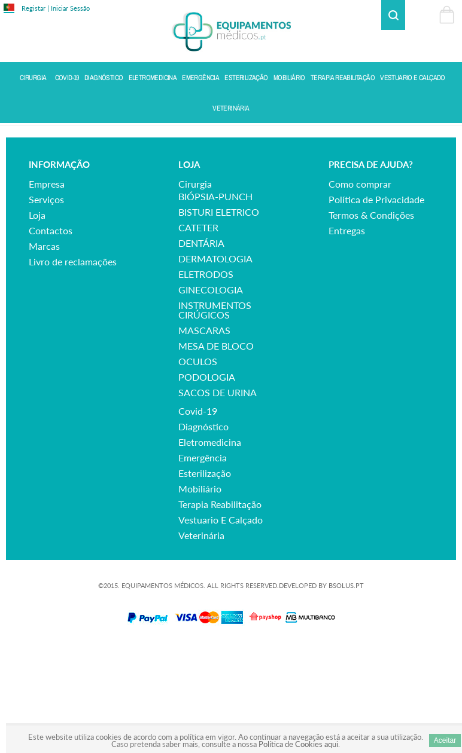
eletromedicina (209, 547)
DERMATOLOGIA (215, 363)
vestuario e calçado (220, 624)
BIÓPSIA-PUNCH (215, 301)
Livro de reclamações (73, 366)
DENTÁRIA (201, 348)
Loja (37, 320)
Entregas (347, 335)
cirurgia (195, 289)
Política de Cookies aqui (298, 744)
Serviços (46, 304)
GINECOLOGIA (210, 394)
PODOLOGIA (206, 482)
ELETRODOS (205, 379)
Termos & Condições (371, 320)
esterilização (204, 578)
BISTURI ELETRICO (218, 317)
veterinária (201, 640)
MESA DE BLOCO (216, 451)
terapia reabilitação (220, 609)
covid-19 (197, 516)
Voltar (445, 135)
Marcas (44, 351)
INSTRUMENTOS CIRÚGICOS (214, 415)
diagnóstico (203, 531)
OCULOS (197, 466)
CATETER (198, 332)
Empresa (47, 289)
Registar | (35, 8)
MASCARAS (204, 435)
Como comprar (360, 289)
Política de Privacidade (376, 304)
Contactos (50, 335)
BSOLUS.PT (346, 690)
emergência (202, 562)
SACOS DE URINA (217, 497)
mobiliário (199, 593)
